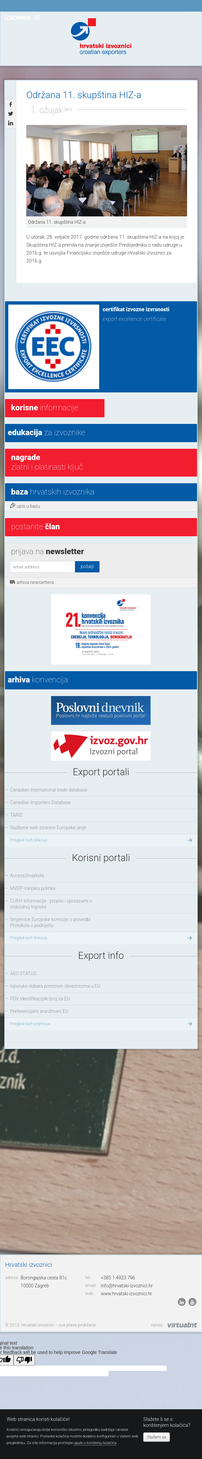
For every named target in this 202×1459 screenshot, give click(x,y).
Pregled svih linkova (102, 840)
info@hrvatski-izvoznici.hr (127, 1285)
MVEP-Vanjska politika (32, 888)
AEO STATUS (23, 973)
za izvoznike (46, 432)
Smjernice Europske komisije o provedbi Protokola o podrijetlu (50, 922)
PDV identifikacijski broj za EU (40, 998)
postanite (35, 526)
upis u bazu (25, 506)
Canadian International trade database (48, 789)
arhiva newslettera (32, 582)
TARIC (16, 815)
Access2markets (27, 875)
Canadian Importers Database (40, 802)
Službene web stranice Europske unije (48, 827)
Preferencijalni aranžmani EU (39, 1011)
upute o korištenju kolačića (95, 1443)
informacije (44, 407)
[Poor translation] (24, 1360)
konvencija (38, 679)
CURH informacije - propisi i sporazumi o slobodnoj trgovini (51, 903)
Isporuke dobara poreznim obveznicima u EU (55, 986)
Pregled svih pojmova (102, 1023)
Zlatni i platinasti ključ (47, 462)
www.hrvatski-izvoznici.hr (126, 1293)
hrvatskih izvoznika (52, 491)
